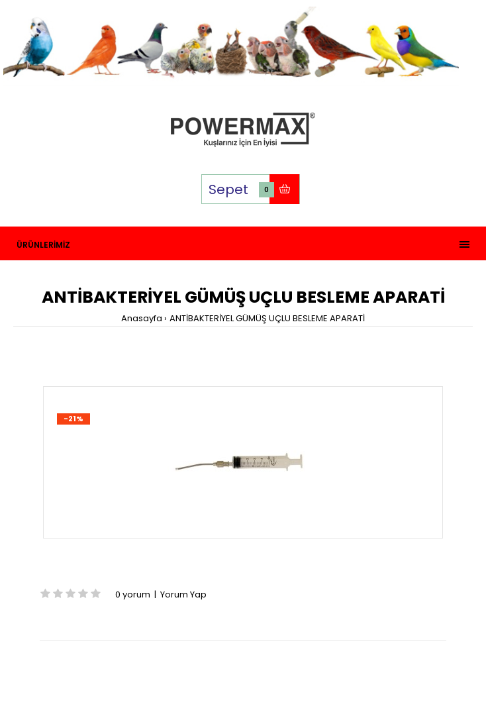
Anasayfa (141, 318)
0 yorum (132, 594)
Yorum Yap (183, 594)
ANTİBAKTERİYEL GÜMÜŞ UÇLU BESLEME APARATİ (267, 318)
